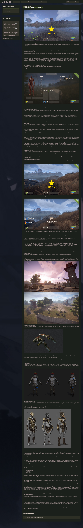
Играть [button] (24, 2)
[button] (16, 2)
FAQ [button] (29, 2)
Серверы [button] (36, 2)
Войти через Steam (72, 2)
